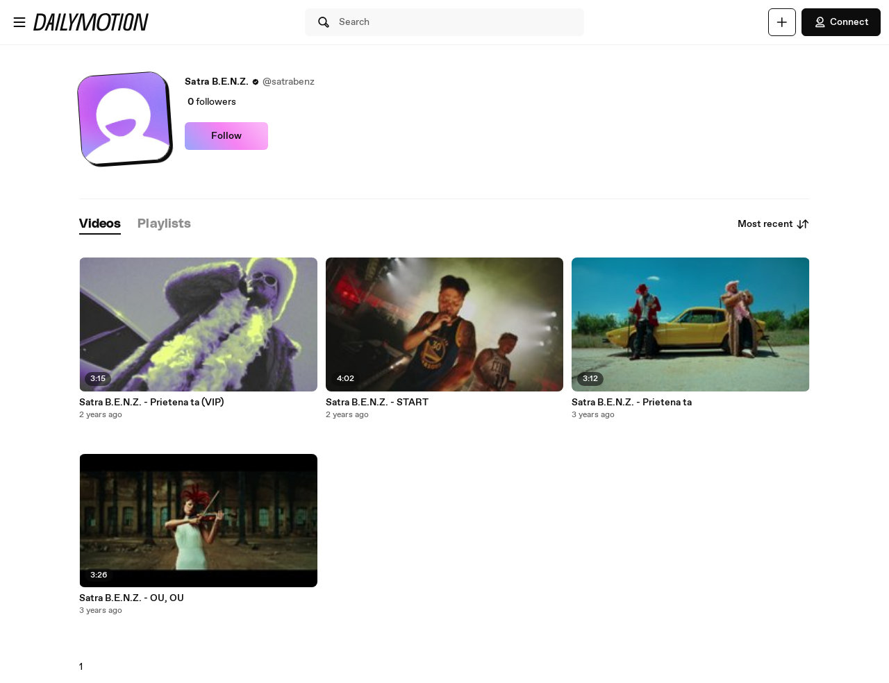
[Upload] (782, 22)
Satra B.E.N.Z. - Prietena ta (632, 402)
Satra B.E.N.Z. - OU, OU (131, 598)
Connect (841, 22)
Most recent (774, 224)
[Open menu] (19, 22)
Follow (226, 136)
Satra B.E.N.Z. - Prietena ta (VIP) (151, 402)
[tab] (100, 224)
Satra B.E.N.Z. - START (377, 402)
